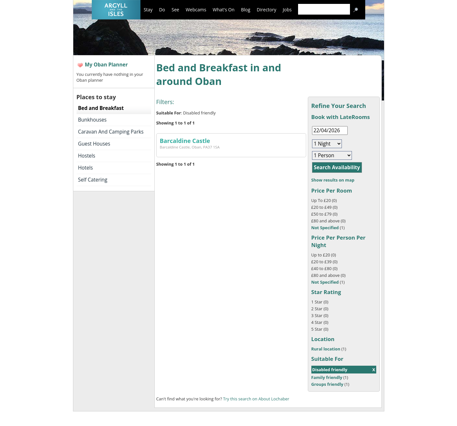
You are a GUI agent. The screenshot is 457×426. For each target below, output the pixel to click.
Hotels (85, 167)
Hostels (86, 155)
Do (162, 9)
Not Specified (325, 228)
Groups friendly (327, 384)
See (175, 9)
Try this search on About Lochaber (256, 399)
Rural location (326, 349)
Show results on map (333, 180)
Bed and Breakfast (101, 108)
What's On (224, 9)
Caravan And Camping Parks (111, 131)
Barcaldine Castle (185, 141)
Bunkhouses (92, 119)
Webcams (196, 9)
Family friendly (327, 377)
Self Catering (92, 179)
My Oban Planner (106, 64)
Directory (266, 9)
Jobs (287, 9)
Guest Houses (94, 143)
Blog (245, 9)
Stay (148, 9)
